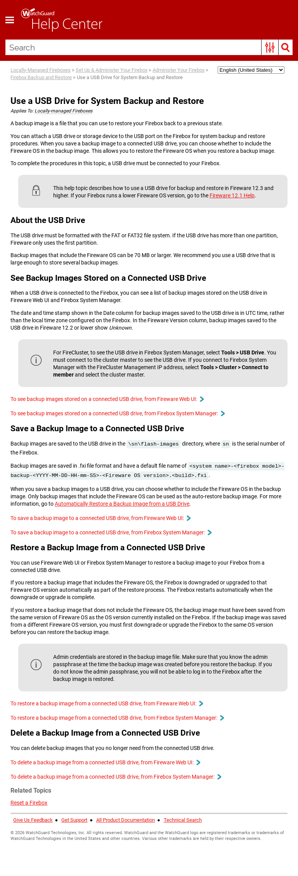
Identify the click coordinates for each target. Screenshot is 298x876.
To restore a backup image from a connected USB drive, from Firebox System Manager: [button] (117, 718)
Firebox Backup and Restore (41, 77)
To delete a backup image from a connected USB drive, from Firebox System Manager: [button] (115, 777)
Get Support (74, 820)
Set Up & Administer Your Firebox (111, 70)
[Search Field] (149, 47)
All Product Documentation (125, 820)
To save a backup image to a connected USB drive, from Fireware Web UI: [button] (100, 518)
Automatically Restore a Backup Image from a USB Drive (122, 504)
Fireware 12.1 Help (232, 195)
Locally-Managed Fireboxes (40, 70)
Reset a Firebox (28, 803)
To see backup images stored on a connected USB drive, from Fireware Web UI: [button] (106, 399)
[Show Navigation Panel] (9, 19)
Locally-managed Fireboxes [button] (63, 111)
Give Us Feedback (33, 820)
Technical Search (183, 820)
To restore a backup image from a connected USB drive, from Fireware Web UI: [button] (106, 703)
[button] (270, 47)
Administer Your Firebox (178, 70)
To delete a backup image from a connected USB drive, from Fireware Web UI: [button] (105, 762)
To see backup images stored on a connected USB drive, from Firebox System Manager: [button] (117, 413)
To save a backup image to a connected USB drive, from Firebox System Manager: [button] (110, 532)
